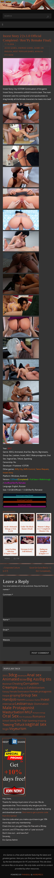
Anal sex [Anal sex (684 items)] (34, 674)
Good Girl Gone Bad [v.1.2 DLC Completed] (40, 569)
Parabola (26, 874)
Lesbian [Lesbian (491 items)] (21, 703)
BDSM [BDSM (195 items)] (23, 679)
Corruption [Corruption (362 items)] (31, 683)
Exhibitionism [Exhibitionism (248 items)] (36, 687)
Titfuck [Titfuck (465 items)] (19, 724)
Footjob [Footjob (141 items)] (6, 695)
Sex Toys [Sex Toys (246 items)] (22, 720)
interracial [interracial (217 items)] (8, 704)
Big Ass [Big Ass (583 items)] (33, 679)
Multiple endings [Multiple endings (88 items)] (39, 713)
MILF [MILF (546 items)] (28, 712)
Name (6, 619)
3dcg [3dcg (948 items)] (12, 674)
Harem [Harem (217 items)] (21, 699)
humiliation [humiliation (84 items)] (29, 700)
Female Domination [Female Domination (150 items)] (19, 691)
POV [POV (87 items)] (20, 717)
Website (6, 640)
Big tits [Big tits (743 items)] (45, 679)
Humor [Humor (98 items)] (37, 700)
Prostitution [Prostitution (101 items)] (27, 717)
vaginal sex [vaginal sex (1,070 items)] (35, 724)
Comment (8, 594)
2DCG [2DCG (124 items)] (5, 675)
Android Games (25, 48)
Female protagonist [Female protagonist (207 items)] (40, 691)
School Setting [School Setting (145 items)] (9, 720)
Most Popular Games (23, 51)
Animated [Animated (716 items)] (10, 679)
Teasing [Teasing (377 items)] (8, 724)
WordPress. (38, 874)
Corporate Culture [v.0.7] (11, 569)
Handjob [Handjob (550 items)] (9, 699)
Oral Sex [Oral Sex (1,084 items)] (10, 716)
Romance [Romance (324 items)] (39, 716)
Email (6, 630)
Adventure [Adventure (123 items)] (21, 675)
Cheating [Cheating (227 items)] (17, 683)
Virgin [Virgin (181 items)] (5, 729)
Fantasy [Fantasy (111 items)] (5, 691)
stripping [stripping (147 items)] (41, 720)
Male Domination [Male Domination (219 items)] (38, 704)
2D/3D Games (10, 48)
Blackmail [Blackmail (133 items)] (7, 683)
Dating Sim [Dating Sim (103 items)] (22, 688)
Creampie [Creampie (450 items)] (9, 687)
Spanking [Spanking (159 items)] (32, 720)
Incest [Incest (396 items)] (45, 699)
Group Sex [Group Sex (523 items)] (29, 695)
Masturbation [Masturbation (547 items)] (13, 712)
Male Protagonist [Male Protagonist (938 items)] (18, 707)
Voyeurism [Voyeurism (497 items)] (17, 728)
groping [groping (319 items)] (15, 695)
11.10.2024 (9, 44)
